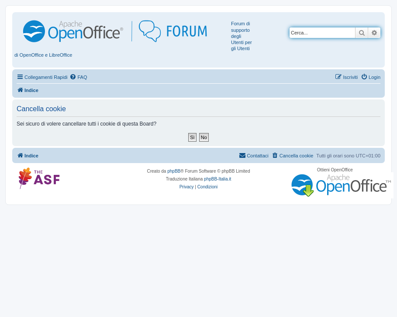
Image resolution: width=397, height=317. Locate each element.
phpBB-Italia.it (217, 179)
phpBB (173, 171)
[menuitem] (78, 77)
